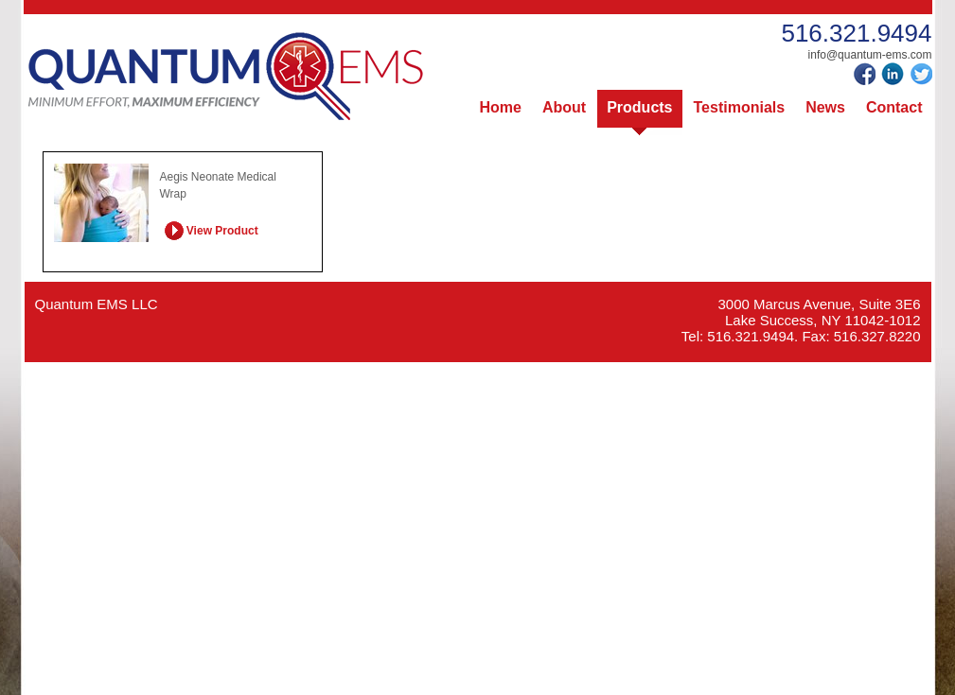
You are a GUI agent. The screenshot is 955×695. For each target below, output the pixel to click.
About (564, 107)
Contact (894, 107)
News (825, 107)
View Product (211, 229)
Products (639, 107)
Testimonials (740, 107)
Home (501, 107)
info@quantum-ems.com (870, 54)
